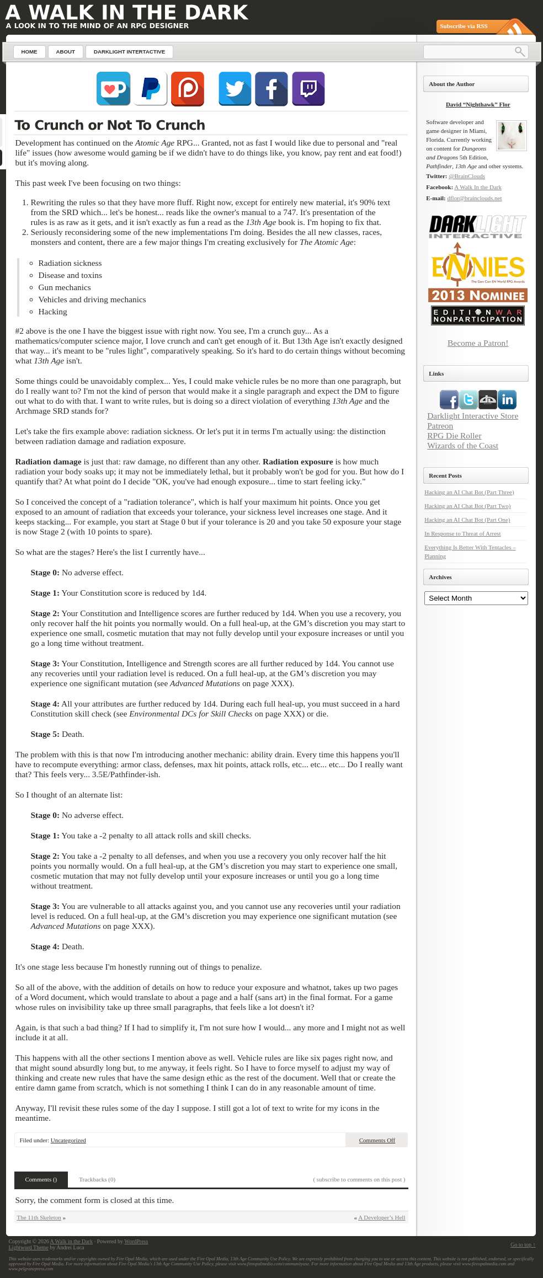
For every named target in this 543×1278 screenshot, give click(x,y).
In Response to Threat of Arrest (462, 533)
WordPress (136, 1241)
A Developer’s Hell (381, 1217)
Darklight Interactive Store (472, 415)
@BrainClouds (467, 176)
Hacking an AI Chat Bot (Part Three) (469, 492)
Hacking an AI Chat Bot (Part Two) (467, 505)
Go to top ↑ (522, 1245)
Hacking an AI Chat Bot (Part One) (467, 519)
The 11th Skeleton (39, 1217)
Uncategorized (68, 1140)
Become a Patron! (478, 342)
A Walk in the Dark (71, 1241)
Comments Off (377, 1140)
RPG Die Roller (454, 435)
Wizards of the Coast (462, 445)
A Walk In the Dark (478, 187)
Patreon (440, 425)
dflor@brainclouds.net (474, 198)
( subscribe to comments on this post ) (359, 1179)
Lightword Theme (29, 1247)
